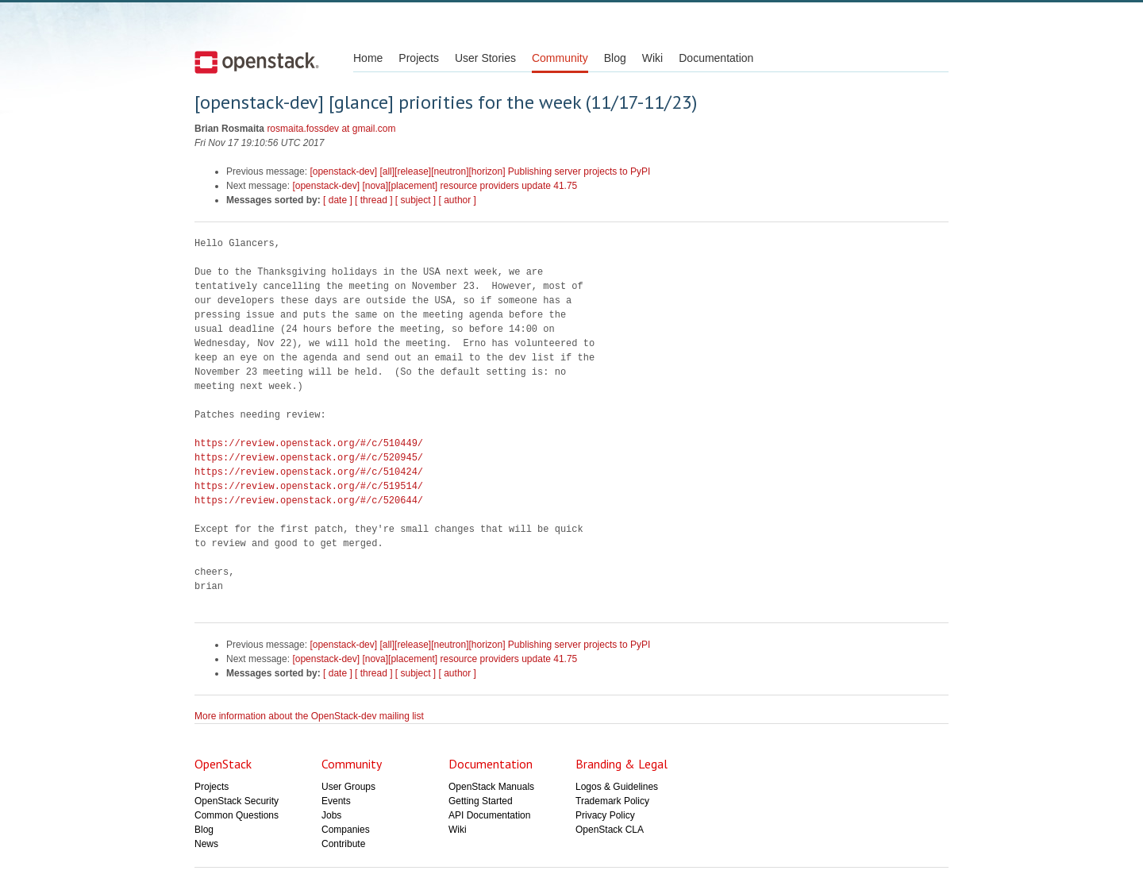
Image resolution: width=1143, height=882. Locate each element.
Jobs (331, 815)
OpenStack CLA (609, 829)
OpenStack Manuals (491, 786)
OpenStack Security (236, 801)
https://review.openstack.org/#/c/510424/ (308, 472)
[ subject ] (415, 200)
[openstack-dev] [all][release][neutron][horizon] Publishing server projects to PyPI (480, 171)
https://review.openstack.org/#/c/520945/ (308, 457)
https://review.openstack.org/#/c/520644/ (308, 500)
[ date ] (337, 200)
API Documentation (489, 815)
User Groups (348, 786)
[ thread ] (373, 200)
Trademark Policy (612, 801)
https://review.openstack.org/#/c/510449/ (308, 443)
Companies (345, 829)
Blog (615, 58)
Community (560, 58)
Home (368, 58)
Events (336, 801)
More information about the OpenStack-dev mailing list (309, 716)
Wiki (652, 58)
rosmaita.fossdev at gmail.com (331, 128)
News (206, 843)
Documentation (716, 58)
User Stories (485, 58)
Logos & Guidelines (616, 786)
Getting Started (480, 801)
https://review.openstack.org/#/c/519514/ (308, 486)
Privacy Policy (605, 815)
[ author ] (457, 200)
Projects (418, 58)
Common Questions (236, 815)
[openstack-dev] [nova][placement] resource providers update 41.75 (434, 185)
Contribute (343, 843)
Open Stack (256, 61)
